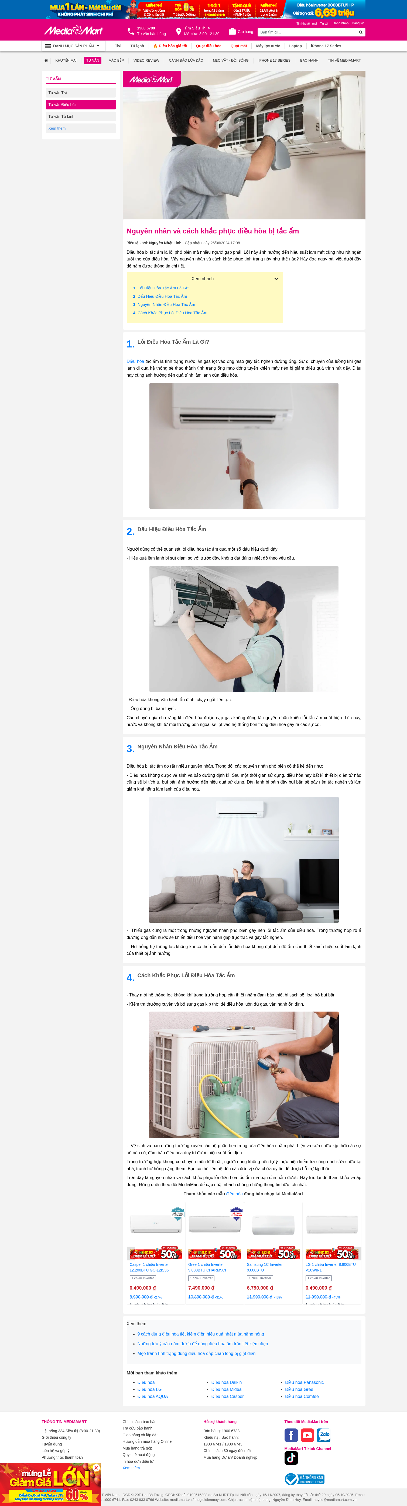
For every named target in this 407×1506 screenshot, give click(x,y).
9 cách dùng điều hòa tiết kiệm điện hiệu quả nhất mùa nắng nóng (201, 1333)
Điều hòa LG (150, 1389)
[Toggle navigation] (73, 46)
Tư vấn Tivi (58, 92)
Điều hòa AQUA (153, 1396)
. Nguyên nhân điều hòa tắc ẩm (164, 304)
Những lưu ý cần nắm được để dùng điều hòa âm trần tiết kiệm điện (203, 1343)
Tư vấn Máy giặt (62, 128)
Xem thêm (131, 1467)
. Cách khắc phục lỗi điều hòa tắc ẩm (170, 312)
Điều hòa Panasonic (304, 1382)
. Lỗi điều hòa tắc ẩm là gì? (161, 287)
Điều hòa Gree (299, 1389)
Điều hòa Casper (227, 1396)
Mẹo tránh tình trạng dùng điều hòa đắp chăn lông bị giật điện (197, 1353)
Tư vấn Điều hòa (63, 104)
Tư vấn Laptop (61, 164)
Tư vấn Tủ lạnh (61, 116)
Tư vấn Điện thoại (64, 152)
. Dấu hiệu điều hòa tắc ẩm (160, 296)
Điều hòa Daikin (226, 1382)
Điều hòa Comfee (302, 1396)
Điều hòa (146, 1382)
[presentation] (131, 1253)
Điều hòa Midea (226, 1389)
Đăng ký (358, 23)
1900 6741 (212, 1443)
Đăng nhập (340, 23)
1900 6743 (233, 1443)
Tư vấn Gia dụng (63, 140)
